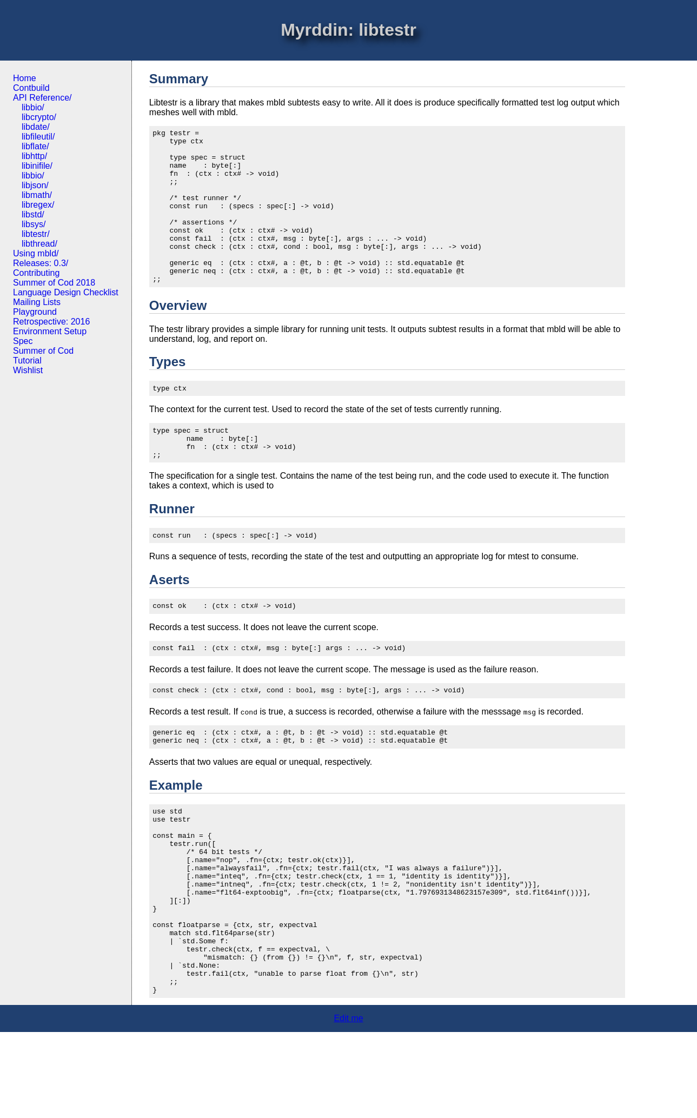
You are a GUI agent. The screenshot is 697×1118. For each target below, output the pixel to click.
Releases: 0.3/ (40, 263)
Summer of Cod (43, 350)
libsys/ (33, 224)
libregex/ (38, 204)
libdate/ (36, 126)
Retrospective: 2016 (51, 321)
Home (24, 78)
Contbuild (31, 87)
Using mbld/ (35, 253)
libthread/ (39, 243)
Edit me (348, 1104)
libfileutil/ (38, 136)
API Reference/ (42, 97)
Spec (22, 341)
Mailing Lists (37, 302)
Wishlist (28, 370)
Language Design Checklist (65, 292)
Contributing (36, 272)
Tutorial (27, 360)
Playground (35, 311)
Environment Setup (50, 331)
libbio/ (33, 107)
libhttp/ (34, 156)
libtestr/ (36, 234)
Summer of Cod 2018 (54, 282)
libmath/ (37, 195)
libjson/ (35, 185)
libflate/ (35, 146)
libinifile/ (37, 165)
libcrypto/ (39, 117)
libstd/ (33, 214)
